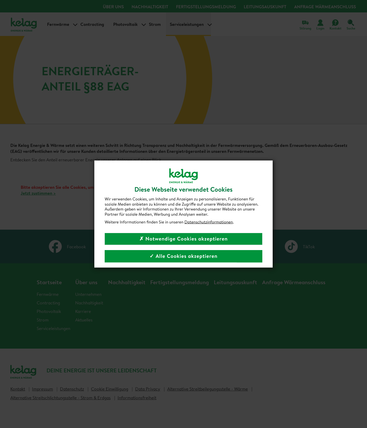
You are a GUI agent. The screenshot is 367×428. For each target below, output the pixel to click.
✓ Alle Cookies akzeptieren (183, 256)
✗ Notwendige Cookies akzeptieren (183, 238)
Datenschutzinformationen (209, 222)
